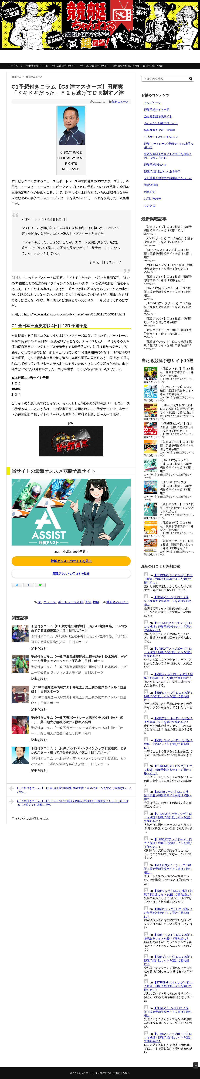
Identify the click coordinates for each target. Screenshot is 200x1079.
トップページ (15, 65)
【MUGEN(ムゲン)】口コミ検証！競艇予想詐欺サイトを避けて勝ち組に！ (177, 427)
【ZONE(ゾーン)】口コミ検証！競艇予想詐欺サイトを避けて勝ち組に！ (177, 390)
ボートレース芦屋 (70, 602)
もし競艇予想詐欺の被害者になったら (168, 178)
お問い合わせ (152, 198)
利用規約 (149, 191)
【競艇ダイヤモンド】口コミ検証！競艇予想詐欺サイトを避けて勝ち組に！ (177, 544)
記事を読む (39, 648)
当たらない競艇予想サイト (94, 65)
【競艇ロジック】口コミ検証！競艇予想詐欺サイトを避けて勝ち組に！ (177, 445)
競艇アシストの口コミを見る (71, 573)
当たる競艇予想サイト (64, 65)
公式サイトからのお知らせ (161, 136)
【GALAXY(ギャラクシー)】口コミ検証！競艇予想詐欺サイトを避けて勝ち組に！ (168, 292)
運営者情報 (151, 185)
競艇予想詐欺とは (153, 65)
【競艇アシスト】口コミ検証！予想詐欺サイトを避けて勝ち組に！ (177, 508)
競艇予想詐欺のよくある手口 (162, 171)
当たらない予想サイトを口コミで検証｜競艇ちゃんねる (100, 1073)
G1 (40, 602)
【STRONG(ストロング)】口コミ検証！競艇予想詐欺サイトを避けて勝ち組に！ (168, 253)
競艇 (96, 602)
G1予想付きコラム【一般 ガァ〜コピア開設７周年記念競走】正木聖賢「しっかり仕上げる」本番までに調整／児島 (68, 802)
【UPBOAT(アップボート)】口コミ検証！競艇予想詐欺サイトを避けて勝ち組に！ (168, 307)
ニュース (49, 602)
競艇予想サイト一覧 (37, 65)
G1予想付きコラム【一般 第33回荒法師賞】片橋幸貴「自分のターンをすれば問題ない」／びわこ (70, 789)
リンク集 (149, 205)
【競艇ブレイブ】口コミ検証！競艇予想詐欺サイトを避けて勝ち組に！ (177, 372)
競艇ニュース (120, 101)
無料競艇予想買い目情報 (126, 65)
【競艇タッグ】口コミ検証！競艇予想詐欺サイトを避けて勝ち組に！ (177, 526)
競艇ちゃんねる (117, 602)
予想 (88, 602)
